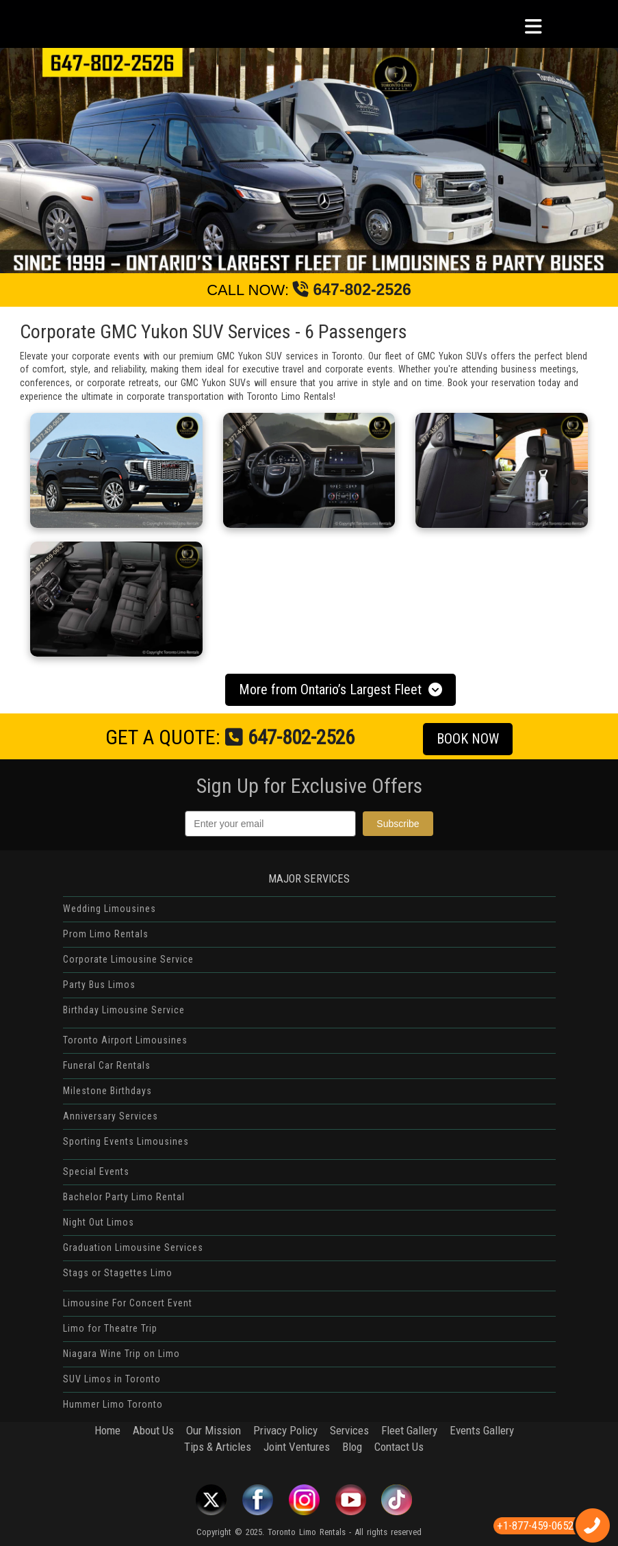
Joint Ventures (296, 1447)
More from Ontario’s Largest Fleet (343, 689)
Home (107, 1430)
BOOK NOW (474, 739)
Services (349, 1430)
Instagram (304, 1499)
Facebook (257, 1499)
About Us (153, 1430)
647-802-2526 (352, 290)
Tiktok (397, 1499)
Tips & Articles (217, 1447)
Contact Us (399, 1447)
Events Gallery (482, 1430)
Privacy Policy (285, 1430)
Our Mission (213, 1430)
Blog (352, 1447)
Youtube (350, 1499)
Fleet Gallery (409, 1430)
